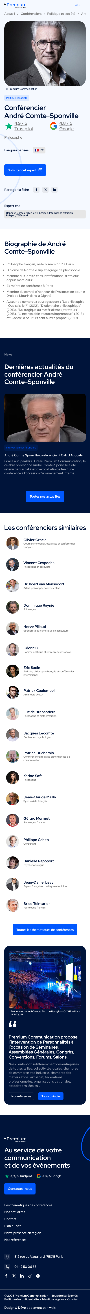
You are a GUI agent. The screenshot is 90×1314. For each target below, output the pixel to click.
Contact (10, 1219)
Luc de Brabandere (39, 712)
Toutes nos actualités (45, 496)
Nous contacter (51, 1096)
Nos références (21, 1096)
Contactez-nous (20, 1189)
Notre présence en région (22, 1233)
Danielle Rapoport (38, 861)
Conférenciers (31, 14)
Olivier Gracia (35, 539)
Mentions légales (53, 1299)
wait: (52, 1308)
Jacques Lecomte (38, 733)
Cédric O (30, 648)
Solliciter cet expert (25, 170)
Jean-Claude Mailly (39, 797)
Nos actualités (14, 1212)
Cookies (72, 1299)
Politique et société (61, 14)
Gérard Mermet (36, 818)
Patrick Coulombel (39, 690)
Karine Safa (33, 775)
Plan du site (12, 1226)
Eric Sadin (31, 667)
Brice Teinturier (36, 903)
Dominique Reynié (38, 605)
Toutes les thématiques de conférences (45, 930)
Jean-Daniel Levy (38, 882)
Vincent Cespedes (38, 562)
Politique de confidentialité (21, 1299)
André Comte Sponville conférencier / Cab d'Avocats (43, 455)
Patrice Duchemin (38, 753)
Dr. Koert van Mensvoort (43, 584)
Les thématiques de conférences (28, 1205)
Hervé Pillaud (34, 626)
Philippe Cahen (36, 839)
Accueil (9, 14)
